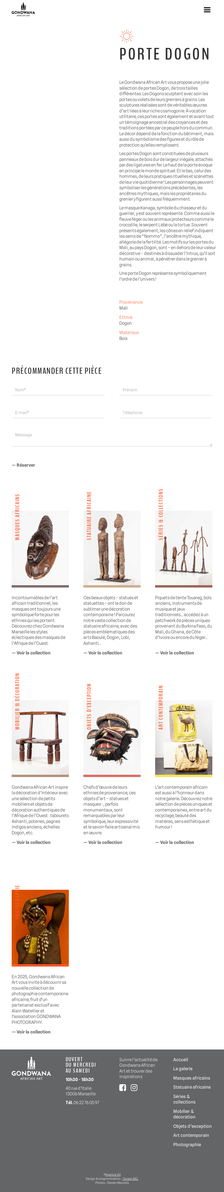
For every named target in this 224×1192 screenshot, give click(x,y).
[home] (23, 9)
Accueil (180, 1059)
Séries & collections (184, 1099)
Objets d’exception (192, 1126)
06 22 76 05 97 (86, 1102)
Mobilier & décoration (184, 1114)
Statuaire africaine (192, 1087)
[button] (207, 9)
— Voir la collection (31, 652)
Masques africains (191, 1077)
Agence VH (113, 1174)
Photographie (187, 1144)
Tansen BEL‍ (131, 1178)
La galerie (182, 1068)
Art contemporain (191, 1135)
